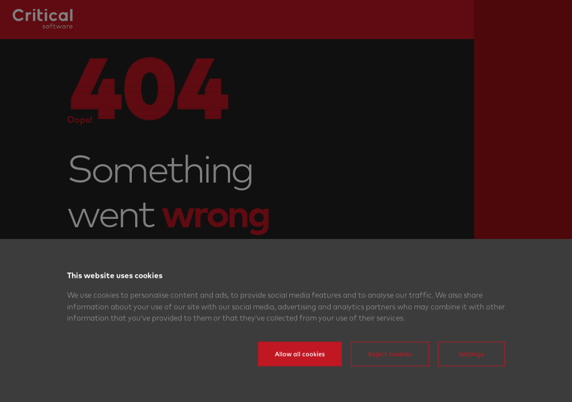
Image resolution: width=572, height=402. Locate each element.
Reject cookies (390, 370)
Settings (471, 370)
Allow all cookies (300, 370)
